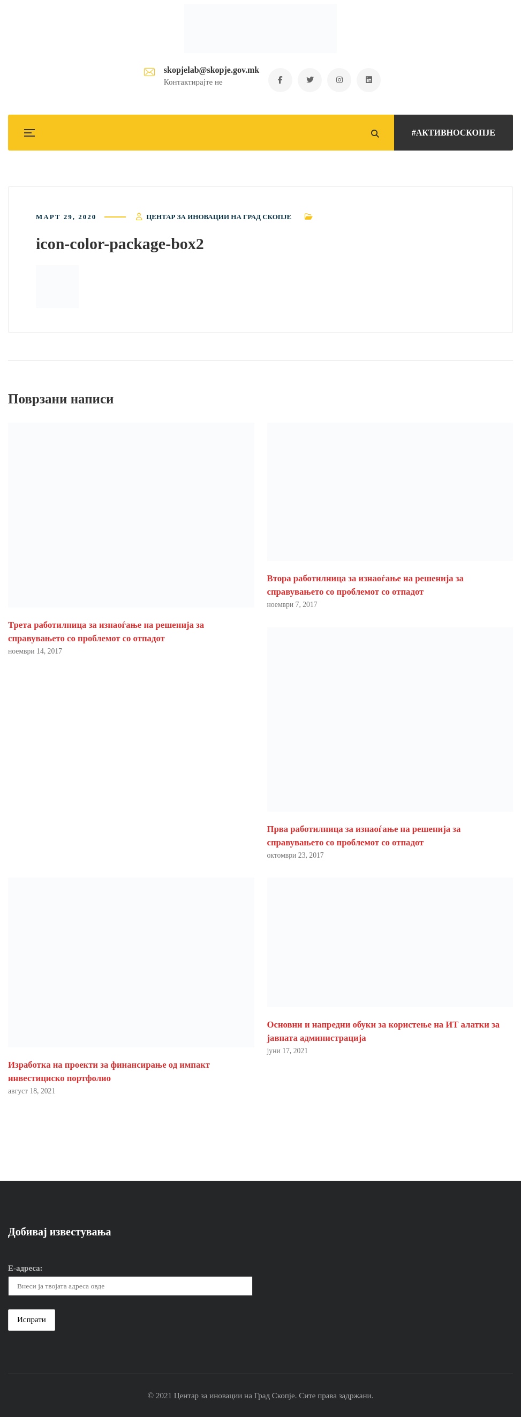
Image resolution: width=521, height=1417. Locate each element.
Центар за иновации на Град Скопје (218, 217)
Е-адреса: (25, 1268)
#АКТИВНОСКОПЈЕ (453, 132)
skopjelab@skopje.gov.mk (211, 69)
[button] (57, 286)
